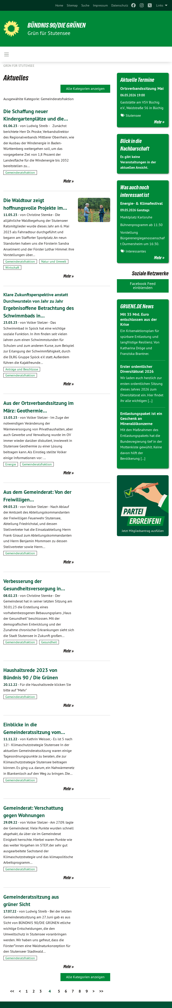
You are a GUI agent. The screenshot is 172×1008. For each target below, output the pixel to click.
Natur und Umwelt (53, 261)
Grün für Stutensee (18, 66)
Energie (10, 464)
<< (12, 990)
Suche (85, 5)
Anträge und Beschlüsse (21, 369)
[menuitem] (59, 5)
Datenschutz (119, 5)
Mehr (67, 181)
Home (59, 5)
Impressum (100, 5)
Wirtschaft (12, 267)
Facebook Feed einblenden (143, 285)
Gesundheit (49, 642)
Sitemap (72, 5)
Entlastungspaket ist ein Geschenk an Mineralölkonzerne (141, 418)
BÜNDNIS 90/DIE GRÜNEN (58, 25)
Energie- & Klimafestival (141, 203)
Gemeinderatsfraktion (20, 173)
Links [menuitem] (159, 5)
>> (101, 990)
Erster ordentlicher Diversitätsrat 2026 (137, 369)
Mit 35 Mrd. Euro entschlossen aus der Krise (138, 319)
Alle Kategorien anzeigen (85, 88)
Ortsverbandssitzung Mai (142, 88)
